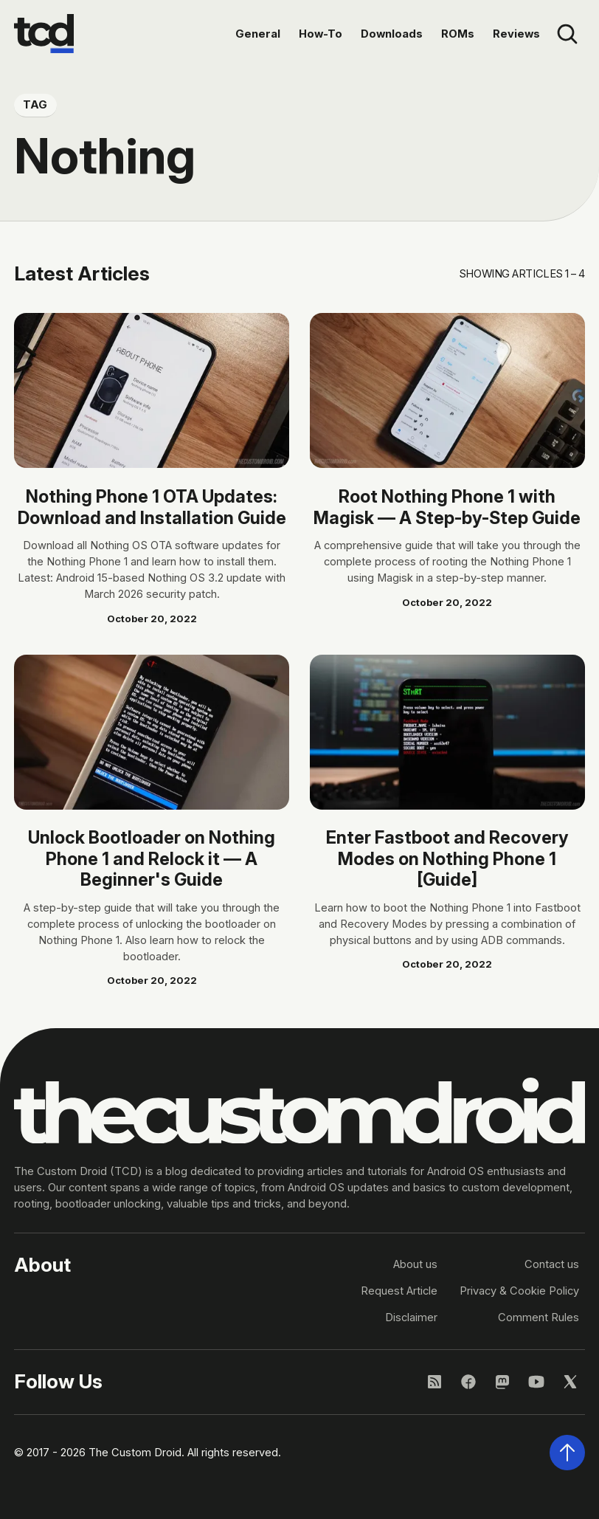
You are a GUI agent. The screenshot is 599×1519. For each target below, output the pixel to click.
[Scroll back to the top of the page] (568, 1453)
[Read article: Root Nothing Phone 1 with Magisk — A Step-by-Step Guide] (447, 390)
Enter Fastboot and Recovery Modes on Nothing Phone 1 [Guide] (447, 858)
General (257, 34)
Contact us (551, 1264)
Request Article (399, 1291)
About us (415, 1264)
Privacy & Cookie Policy (519, 1291)
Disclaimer (411, 1317)
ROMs (457, 34)
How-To (320, 34)
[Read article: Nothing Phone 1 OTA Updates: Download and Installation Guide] (151, 390)
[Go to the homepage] (44, 34)
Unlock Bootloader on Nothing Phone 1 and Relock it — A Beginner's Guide (151, 858)
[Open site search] (568, 34)
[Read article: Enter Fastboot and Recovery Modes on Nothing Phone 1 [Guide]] (447, 732)
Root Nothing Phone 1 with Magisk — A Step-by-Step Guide (447, 507)
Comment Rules (538, 1317)
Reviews (516, 34)
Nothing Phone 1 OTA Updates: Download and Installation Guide (152, 507)
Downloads (392, 34)
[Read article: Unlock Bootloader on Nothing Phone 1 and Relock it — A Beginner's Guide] (151, 732)
